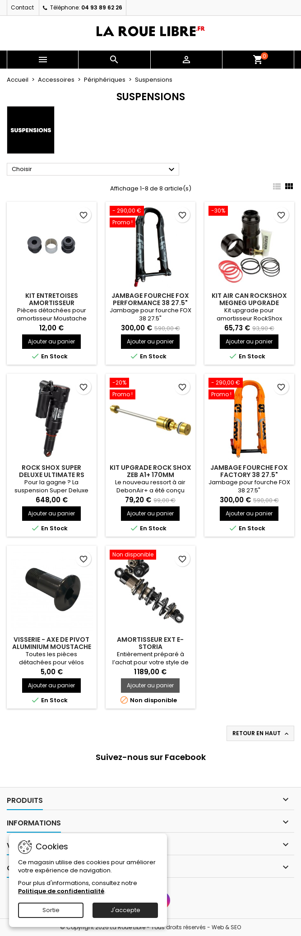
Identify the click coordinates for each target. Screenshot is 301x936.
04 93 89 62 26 (101, 7)
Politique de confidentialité (61, 891)
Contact (22, 7)
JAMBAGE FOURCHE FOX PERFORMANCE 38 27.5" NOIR (150, 303)
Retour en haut (261, 733)
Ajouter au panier (51, 341)
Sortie (51, 910)
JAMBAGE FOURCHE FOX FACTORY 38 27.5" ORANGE (249, 475)
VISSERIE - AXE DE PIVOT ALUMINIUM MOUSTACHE (51, 643)
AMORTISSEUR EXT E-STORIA (150, 643)
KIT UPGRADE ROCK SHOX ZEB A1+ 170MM (150, 471)
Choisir (94, 169)
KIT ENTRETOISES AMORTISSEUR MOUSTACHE (51, 303)
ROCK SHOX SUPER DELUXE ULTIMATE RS (51, 471)
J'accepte (125, 910)
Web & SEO (226, 927)
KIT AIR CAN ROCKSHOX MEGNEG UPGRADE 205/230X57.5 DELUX (249, 303)
